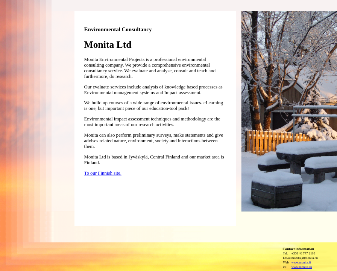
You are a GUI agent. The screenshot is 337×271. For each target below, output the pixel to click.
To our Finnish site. (102, 173)
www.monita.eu (301, 267)
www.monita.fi (301, 262)
